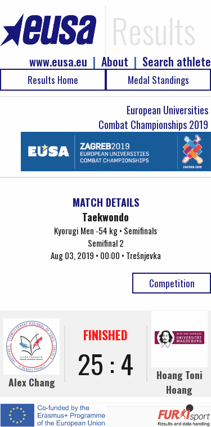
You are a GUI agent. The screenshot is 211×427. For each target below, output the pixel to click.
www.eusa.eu (58, 62)
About (114, 62)
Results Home (53, 80)
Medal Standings (158, 80)
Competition (172, 283)
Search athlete (176, 62)
